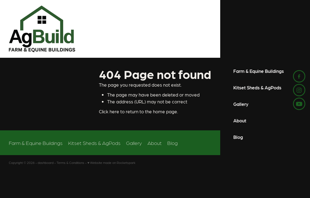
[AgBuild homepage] (118, 29)
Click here (109, 111)
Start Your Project (262, 29)
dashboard (46, 162)
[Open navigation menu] (296, 28)
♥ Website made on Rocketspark (111, 162)
